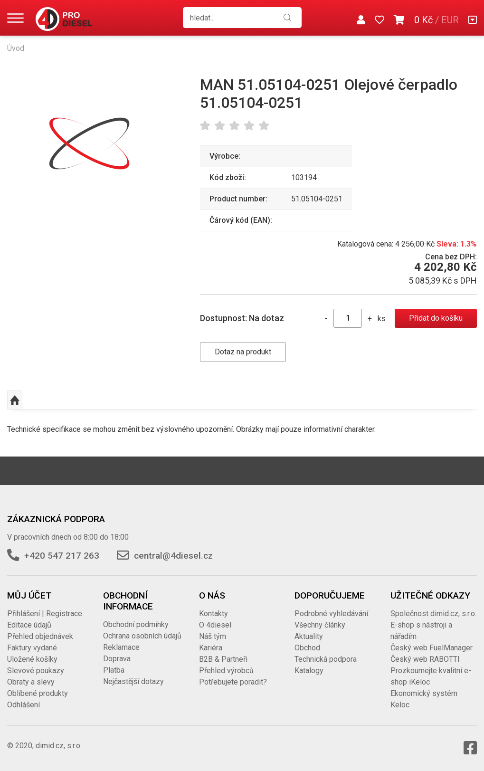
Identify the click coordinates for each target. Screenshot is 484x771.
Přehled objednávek (40, 636)
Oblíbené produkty (37, 693)
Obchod (307, 647)
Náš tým (212, 636)
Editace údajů (29, 624)
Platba (113, 670)
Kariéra (210, 647)
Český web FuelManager (431, 647)
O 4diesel (215, 624)
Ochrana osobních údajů (142, 635)
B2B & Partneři (223, 659)
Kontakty (213, 613)
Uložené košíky (32, 659)
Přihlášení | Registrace (44, 613)
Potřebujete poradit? (233, 681)
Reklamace (121, 647)
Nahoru (15, 400)
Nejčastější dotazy (133, 681)
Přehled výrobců (226, 670)
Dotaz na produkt (243, 351)
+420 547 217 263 (61, 555)
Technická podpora (325, 659)
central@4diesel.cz (173, 555)
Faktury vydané (32, 647)
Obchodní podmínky (136, 624)
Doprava (117, 658)
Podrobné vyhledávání (331, 613)
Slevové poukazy (35, 670)
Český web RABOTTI (425, 659)
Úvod (15, 48)
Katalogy (308, 670)
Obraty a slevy (31, 681)
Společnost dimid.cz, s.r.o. (433, 613)
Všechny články (319, 624)
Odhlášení (23, 704)
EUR (450, 20)
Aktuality (308, 636)
